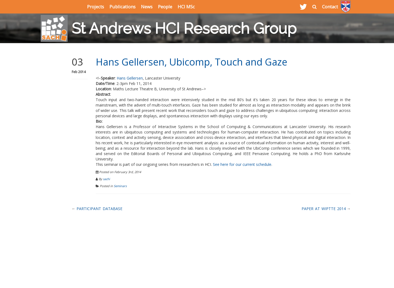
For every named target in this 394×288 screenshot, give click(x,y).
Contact (330, 7)
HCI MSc (186, 7)
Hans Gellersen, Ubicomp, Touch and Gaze (191, 61)
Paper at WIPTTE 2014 (324, 208)
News (147, 7)
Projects (95, 7)
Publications (122, 7)
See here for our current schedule (242, 164)
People (165, 7)
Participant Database (99, 208)
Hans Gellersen (130, 78)
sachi (106, 179)
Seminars (120, 186)
